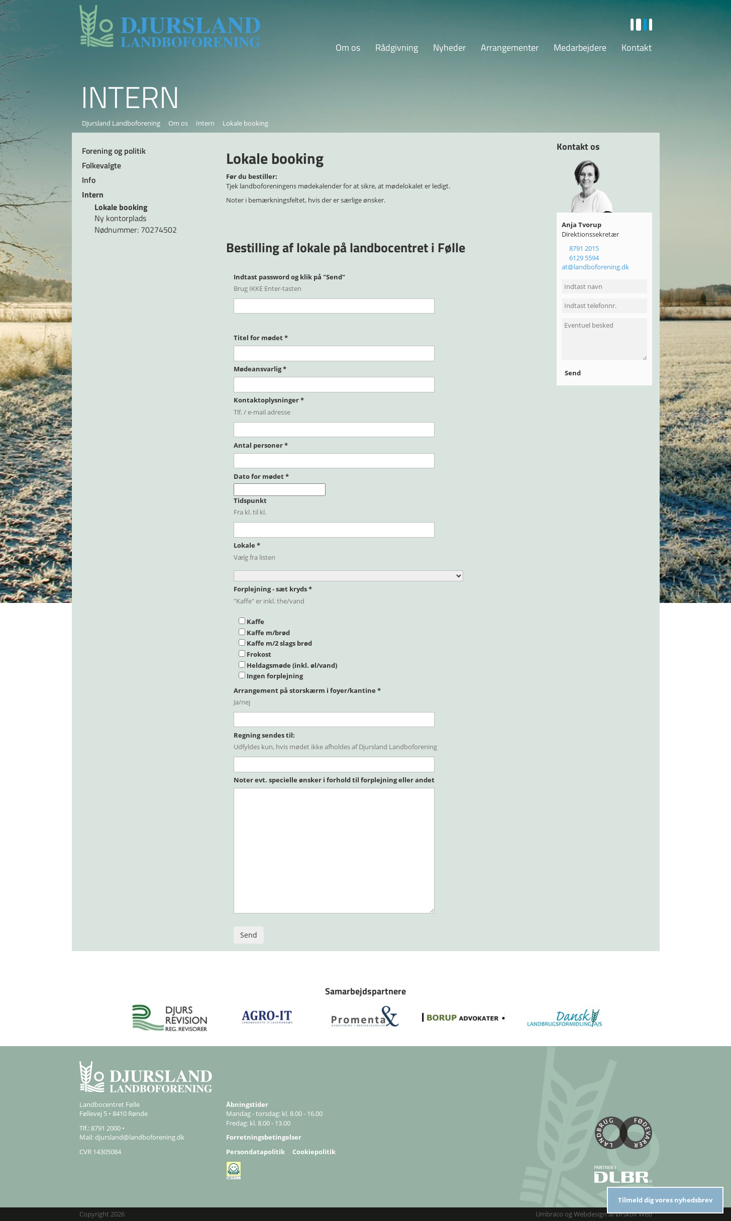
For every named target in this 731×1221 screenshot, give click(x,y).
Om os (348, 47)
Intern (205, 123)
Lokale (247, 545)
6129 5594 (584, 257)
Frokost (259, 654)
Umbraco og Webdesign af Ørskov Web (594, 1213)
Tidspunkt (250, 500)
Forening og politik (114, 151)
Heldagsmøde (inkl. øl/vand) (292, 665)
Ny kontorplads (120, 218)
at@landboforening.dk (595, 266)
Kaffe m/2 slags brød (279, 643)
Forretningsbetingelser (263, 1137)
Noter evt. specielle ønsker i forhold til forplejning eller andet (334, 779)
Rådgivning (396, 47)
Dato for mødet (261, 476)
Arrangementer (510, 47)
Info (88, 180)
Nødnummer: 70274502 (135, 230)
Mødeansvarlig (260, 368)
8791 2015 (584, 248)
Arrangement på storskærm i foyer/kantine (307, 690)
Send (573, 372)
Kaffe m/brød (268, 632)
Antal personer (261, 445)
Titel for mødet (261, 337)
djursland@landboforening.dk (139, 1137)
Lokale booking (121, 207)
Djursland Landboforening (121, 123)
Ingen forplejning (275, 675)
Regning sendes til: (264, 735)
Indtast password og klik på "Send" (289, 276)
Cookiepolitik (314, 1151)
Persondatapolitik (255, 1151)
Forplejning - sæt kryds (273, 588)
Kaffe (255, 621)
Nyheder (449, 47)
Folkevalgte (101, 165)
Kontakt (636, 47)
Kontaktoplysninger (269, 399)
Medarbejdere (580, 47)
